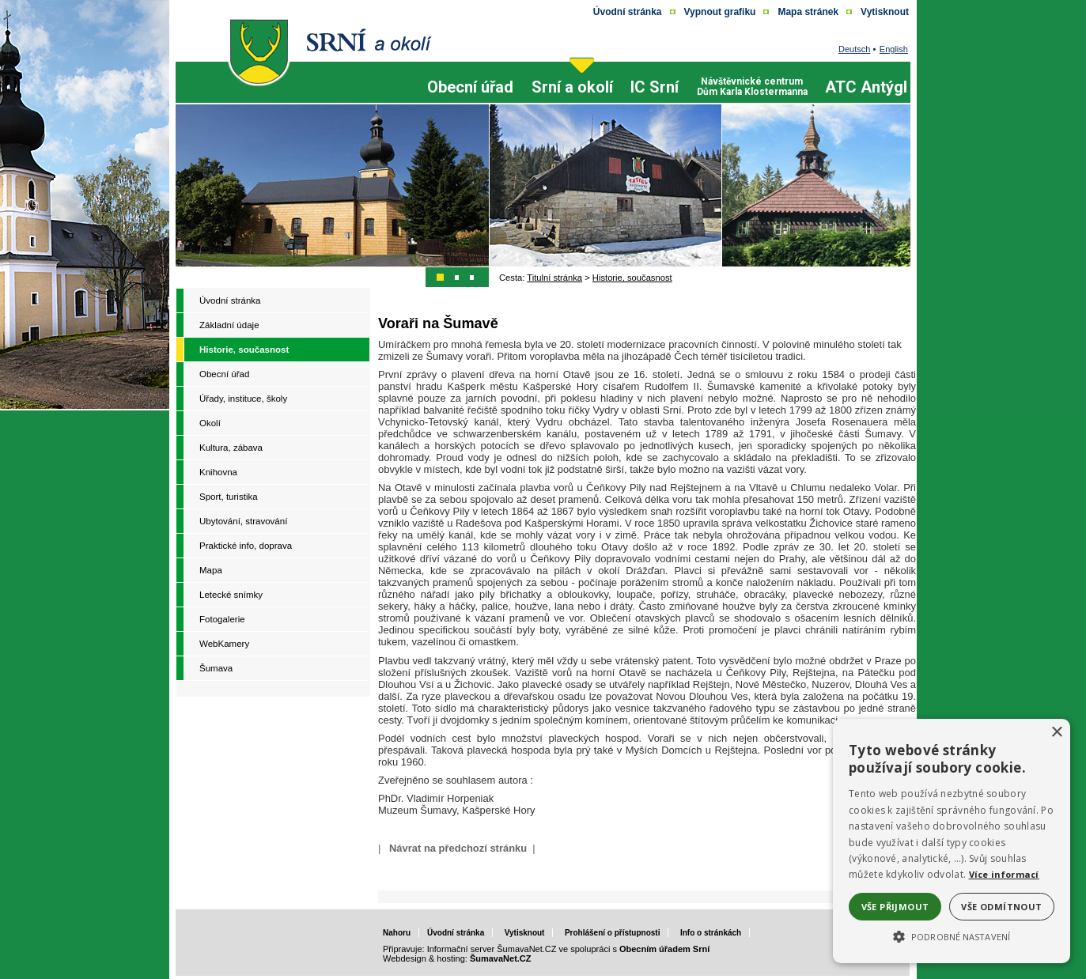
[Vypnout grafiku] (720, 11)
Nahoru (397, 932)
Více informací (1004, 874)
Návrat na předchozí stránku (458, 848)
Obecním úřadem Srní (664, 949)
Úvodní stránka (455, 932)
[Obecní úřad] (470, 100)
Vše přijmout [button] (895, 907)
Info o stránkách (710, 932)
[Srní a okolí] (572, 100)
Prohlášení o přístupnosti (612, 932)
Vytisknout (525, 932)
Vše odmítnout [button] (1001, 907)
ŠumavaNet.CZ (501, 958)
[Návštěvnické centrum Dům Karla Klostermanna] (752, 80)
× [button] (1056, 733)
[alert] (951, 841)
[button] (951, 935)
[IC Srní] (654, 100)
